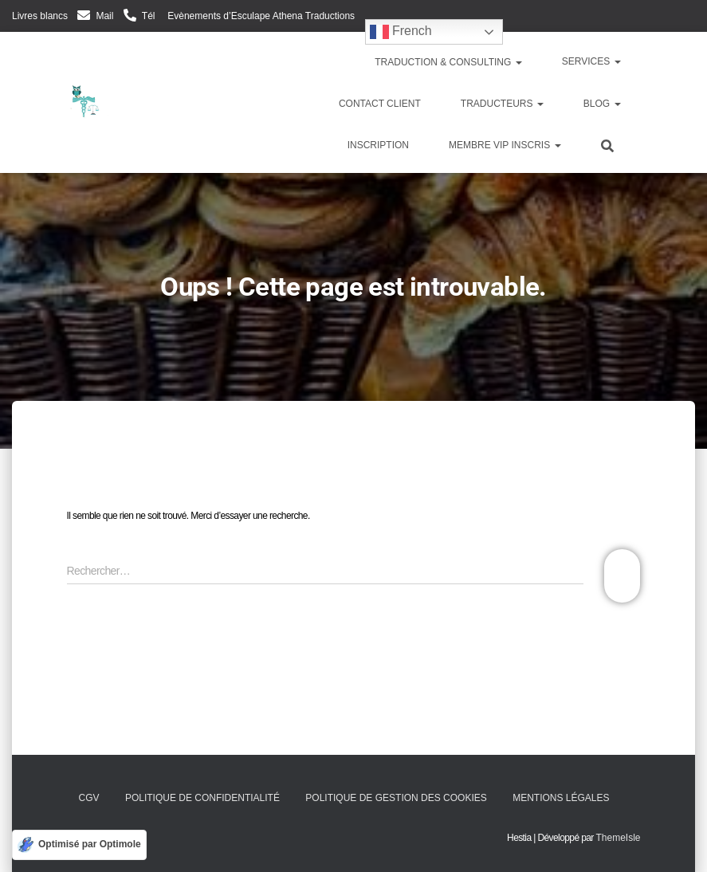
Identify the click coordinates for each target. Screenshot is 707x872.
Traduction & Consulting (447, 62)
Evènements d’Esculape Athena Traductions (260, 16)
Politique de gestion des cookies (395, 797)
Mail (104, 16)
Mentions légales (561, 797)
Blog (602, 103)
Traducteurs (502, 103)
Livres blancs (40, 16)
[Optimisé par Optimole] (79, 845)
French (401, 31)
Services (591, 61)
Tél (148, 16)
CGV (89, 797)
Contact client (380, 103)
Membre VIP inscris (504, 145)
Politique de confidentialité (202, 797)
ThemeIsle (617, 837)
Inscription (378, 145)
